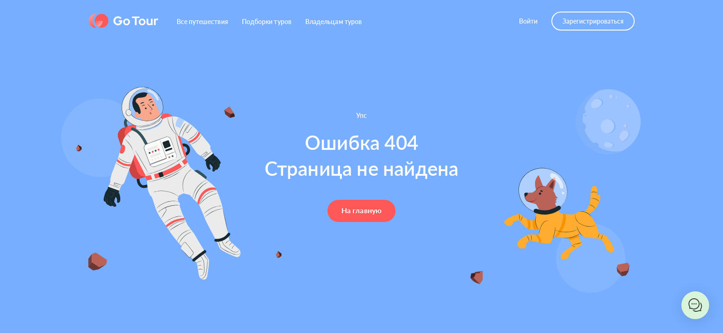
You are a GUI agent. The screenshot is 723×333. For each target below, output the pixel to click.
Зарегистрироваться (593, 21)
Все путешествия (202, 21)
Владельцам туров (333, 21)
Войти (528, 21)
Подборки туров (266, 21)
